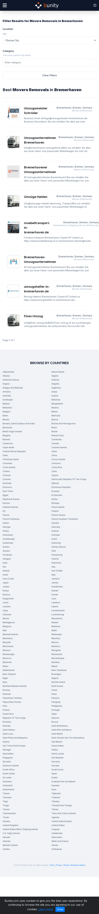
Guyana (6, 551)
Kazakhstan (57, 586)
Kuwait (54, 594)
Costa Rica (56, 467)
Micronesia (8, 646)
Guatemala (8, 543)
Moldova (55, 646)
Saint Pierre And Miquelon (15, 738)
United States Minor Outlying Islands (20, 829)
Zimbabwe (56, 849)
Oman (54, 690)
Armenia (7, 391)
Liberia (54, 606)
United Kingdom (10, 825)
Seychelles (8, 753)
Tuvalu (6, 817)
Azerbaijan (8, 399)
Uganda (55, 817)
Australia (7, 395)
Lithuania (7, 614)
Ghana (6, 531)
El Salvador (56, 495)
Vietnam (7, 841)
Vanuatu (6, 837)
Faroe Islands (58, 507)
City (4, 34)
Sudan (54, 777)
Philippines (56, 706)
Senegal (7, 749)
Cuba (54, 471)
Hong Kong (56, 555)
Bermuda (55, 415)
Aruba (54, 391)
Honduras (7, 555)
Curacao (7, 475)
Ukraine (6, 821)
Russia (54, 722)
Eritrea (54, 499)
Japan (6, 582)
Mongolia (56, 650)
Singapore (8, 757)
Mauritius (55, 638)
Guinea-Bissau (58, 547)
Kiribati (54, 590)
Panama (55, 698)
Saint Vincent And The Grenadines (68, 738)
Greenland (8, 535)
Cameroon (8, 443)
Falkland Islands (10, 507)
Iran (4, 566)
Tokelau (55, 801)
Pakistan (7, 694)
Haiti (53, 551)
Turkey (54, 809)
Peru (5, 706)
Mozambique (57, 658)
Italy (53, 574)
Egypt (5, 495)
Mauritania (8, 638)
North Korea (57, 686)
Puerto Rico (8, 714)
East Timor (8, 491)
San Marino (56, 741)
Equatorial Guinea (11, 499)
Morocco (7, 658)
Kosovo (6, 594)
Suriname (7, 781)
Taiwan (6, 793)
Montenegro (9, 654)
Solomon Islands (11, 765)
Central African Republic (14, 451)
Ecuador (55, 491)
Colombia (7, 463)
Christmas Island (11, 459)
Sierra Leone (57, 753)
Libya (5, 610)
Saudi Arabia (57, 745)
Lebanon (55, 602)
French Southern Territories (64, 519)
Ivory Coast (8, 578)
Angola (6, 384)
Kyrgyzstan (8, 598)
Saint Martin (57, 734)
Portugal (55, 710)
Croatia (6, 471)
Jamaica (55, 578)
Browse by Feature (78, 865)
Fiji (4, 511)
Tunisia (6, 809)
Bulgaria (6, 435)
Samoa (6, 741)
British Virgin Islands (12, 431)
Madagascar (9, 622)
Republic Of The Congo (14, 718)
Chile (5, 455)
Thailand (55, 797)
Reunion (55, 718)
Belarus (55, 407)
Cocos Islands (58, 459)
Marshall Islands (10, 634)
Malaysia (7, 626)
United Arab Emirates (61, 821)
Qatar (54, 714)
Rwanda (6, 726)
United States (58, 825)
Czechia (7, 479)
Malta (54, 630)
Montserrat (56, 654)
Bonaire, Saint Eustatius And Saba (19, 423)
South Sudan (9, 773)
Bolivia (54, 419)
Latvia (5, 602)
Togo (5, 801)
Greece (55, 531)
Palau (54, 694)
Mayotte (7, 642)
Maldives (55, 626)
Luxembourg (57, 614)
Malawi (54, 622)
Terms (52, 865)
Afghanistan (8, 372)
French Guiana (58, 515)
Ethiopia (55, 503)
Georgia (6, 527)
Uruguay (55, 829)
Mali (5, 630)
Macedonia (56, 618)
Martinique (56, 634)
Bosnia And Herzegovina (63, 423)
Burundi (6, 439)
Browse (66, 865)
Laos (53, 598)
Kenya (6, 590)
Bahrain (6, 403)
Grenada (55, 535)
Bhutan (6, 419)
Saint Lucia (8, 734)
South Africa (8, 769)
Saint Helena (9, 730)
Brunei (54, 431)
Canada (55, 443)
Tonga (6, 805)
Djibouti (55, 483)
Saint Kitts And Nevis (61, 730)
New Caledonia (58, 670)
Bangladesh (57, 403)
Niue (5, 682)
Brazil (54, 427)
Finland (54, 511)
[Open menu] (5, 5)
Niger (5, 678)
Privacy (59, 865)
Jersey (54, 582)
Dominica (7, 487)
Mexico (55, 642)
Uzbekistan (57, 833)
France (6, 515)
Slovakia (7, 761)
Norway (6, 690)
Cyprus (54, 475)
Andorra (55, 380)
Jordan (6, 586)
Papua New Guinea (12, 702)
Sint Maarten (57, 757)
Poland (6, 710)
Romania (7, 722)
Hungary (7, 559)
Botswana (7, 427)
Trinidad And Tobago (61, 805)
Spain (54, 773)
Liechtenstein (58, 610)
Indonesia (56, 562)
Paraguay (56, 702)
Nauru (5, 666)
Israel (5, 574)
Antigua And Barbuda (13, 387)
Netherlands (9, 670)
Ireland (6, 570)
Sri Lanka (7, 777)
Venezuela (56, 837)
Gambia (55, 523)
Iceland (55, 559)
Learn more (45, 909)
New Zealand (9, 674)
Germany (55, 527)
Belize (54, 411)
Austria (54, 395)
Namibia (55, 662)
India (5, 562)
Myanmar (7, 662)
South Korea (57, 769)
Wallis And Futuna (59, 841)
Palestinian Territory (12, 698)
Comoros (56, 463)
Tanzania (7, 797)
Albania (6, 376)
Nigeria (54, 678)
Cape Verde (8, 447)
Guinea (6, 547)
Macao (6, 618)
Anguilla (55, 384)
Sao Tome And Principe (14, 745)
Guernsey (56, 543)
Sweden (55, 785)
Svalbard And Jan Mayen (63, 781)
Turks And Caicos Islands (63, 813)
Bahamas (55, 399)
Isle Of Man (57, 570)
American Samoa (11, 380)
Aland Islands (57, 372)
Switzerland (8, 789)
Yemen (54, 845)
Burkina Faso (57, 435)
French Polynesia (11, 519)
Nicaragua (56, 674)
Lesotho (7, 606)
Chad (54, 451)
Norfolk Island (58, 682)
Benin (5, 415)
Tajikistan (56, 793)
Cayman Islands (59, 447)
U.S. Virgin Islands (11, 833)
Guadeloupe (9, 539)
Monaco (7, 650)
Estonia (6, 503)
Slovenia (55, 761)
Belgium (7, 411)
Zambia (6, 849)
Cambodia (56, 439)
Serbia (54, 749)
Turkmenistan (9, 813)
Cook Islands (9, 467)
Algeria (54, 376)
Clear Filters (49, 75)
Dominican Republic (61, 487)
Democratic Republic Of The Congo (68, 479)
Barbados (7, 407)
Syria (53, 789)
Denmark (7, 483)
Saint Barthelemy (59, 726)
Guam (54, 539)
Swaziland (8, 785)
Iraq (53, 566)
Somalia (55, 765)
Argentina (56, 387)
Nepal (54, 666)
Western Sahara (10, 845)
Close (60, 909)
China (54, 455)
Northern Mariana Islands (15, 686)
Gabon (6, 523)
